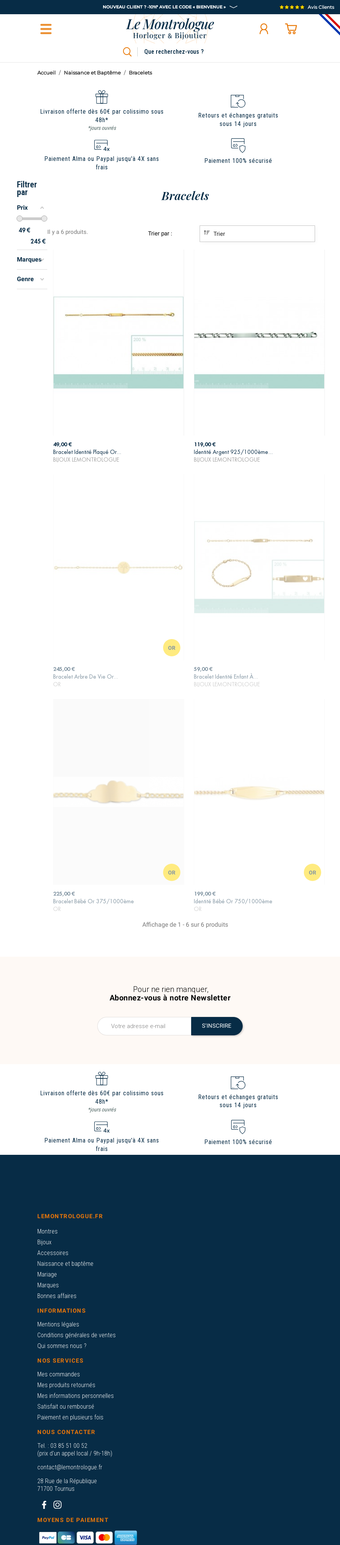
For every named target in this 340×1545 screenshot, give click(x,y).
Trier (214, 233)
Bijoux (44, 1242)
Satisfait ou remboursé (65, 1406)
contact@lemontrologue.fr (69, 1467)
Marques (48, 1285)
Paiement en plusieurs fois (70, 1417)
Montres (47, 1231)
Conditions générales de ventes (76, 1335)
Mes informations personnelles (75, 1395)
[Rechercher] (182, 51)
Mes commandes (58, 1374)
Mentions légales (58, 1324)
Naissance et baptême (65, 1263)
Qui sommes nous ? (62, 1346)
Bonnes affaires (57, 1296)
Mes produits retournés (66, 1385)
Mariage (47, 1274)
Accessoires (52, 1253)
